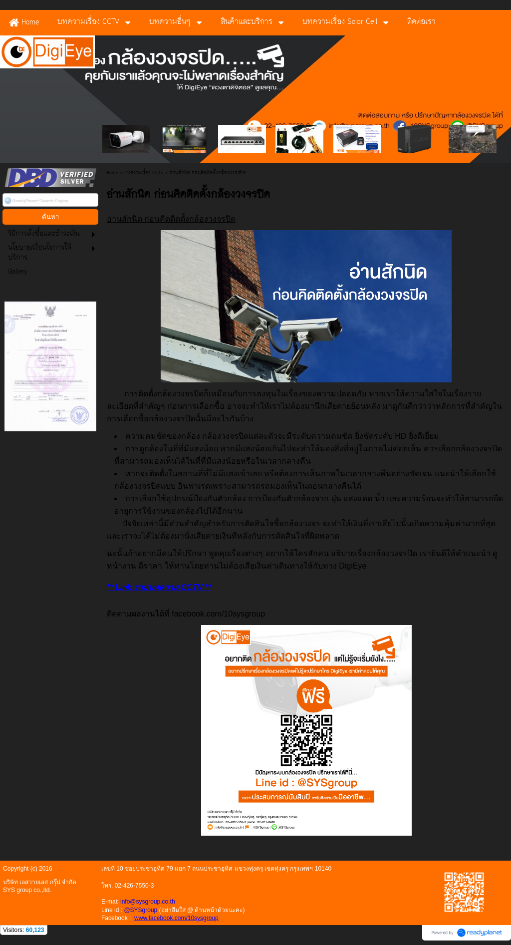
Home (112, 173)
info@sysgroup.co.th (147, 901)
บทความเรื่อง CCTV (144, 173)
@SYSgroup (140, 910)
